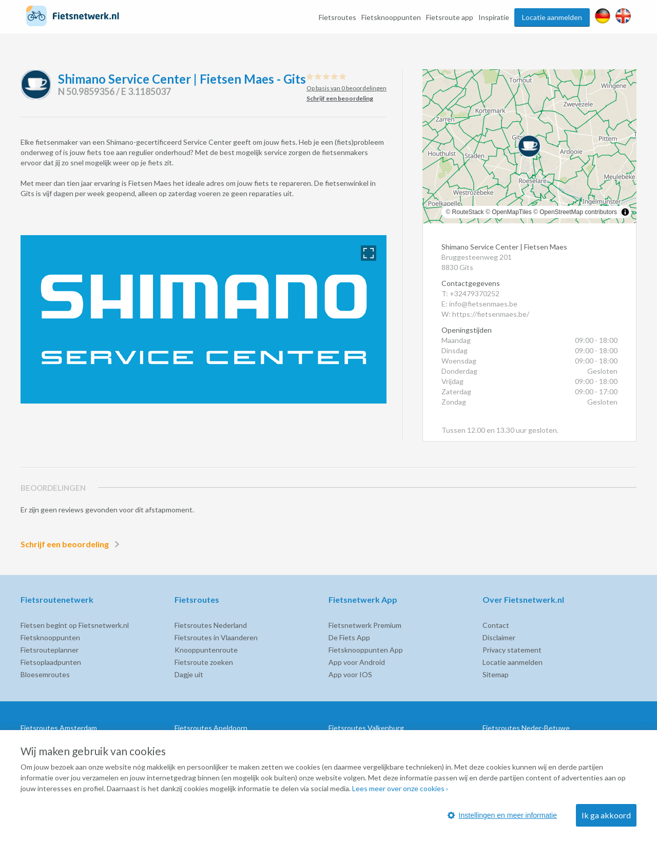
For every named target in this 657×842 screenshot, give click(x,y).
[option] (204, 319)
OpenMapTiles (512, 212)
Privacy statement (512, 649)
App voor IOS (350, 674)
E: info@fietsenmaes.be (479, 303)
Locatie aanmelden (552, 17)
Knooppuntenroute (206, 649)
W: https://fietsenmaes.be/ (485, 314)
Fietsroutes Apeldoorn (211, 727)
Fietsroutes (337, 17)
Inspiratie (493, 17)
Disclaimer (498, 637)
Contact (495, 625)
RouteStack (468, 212)
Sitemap (495, 674)
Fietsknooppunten (391, 17)
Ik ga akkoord (606, 815)
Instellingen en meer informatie (502, 815)
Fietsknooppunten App (365, 649)
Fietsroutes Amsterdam (59, 727)
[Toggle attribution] (625, 212)
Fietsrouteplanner (50, 649)
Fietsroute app (449, 17)
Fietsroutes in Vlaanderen (216, 637)
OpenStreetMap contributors (578, 212)
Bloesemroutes (45, 674)
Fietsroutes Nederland (211, 625)
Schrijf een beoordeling (72, 544)
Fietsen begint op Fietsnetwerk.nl (75, 625)
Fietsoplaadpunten (51, 662)
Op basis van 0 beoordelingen (346, 88)
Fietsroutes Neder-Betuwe (526, 727)
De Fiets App (349, 637)
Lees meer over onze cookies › (400, 788)
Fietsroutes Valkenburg (366, 727)
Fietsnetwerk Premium (364, 625)
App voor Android (356, 662)
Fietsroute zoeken (204, 662)
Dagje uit (189, 674)
